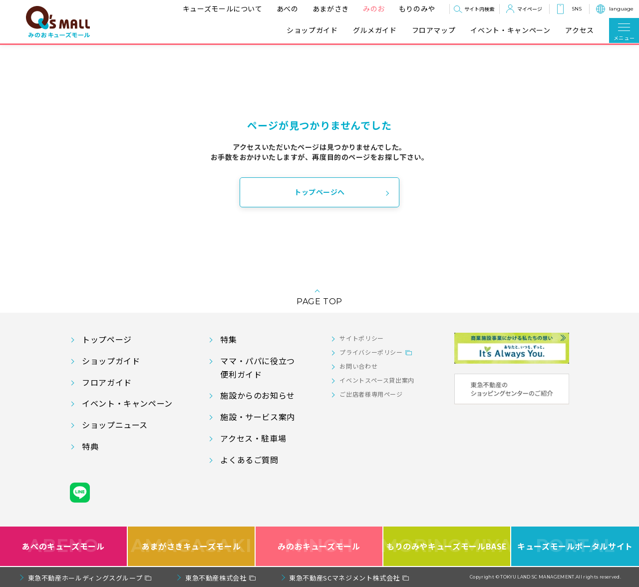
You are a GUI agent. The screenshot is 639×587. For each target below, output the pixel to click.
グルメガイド (375, 30)
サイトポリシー (361, 338)
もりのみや (417, 8)
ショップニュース (115, 425)
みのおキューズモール (319, 546)
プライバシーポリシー (370, 352)
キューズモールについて (223, 8)
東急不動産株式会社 (216, 578)
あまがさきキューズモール (191, 546)
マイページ (529, 8)
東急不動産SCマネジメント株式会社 (344, 578)
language (621, 8)
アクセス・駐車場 (253, 438)
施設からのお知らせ (257, 395)
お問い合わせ (358, 366)
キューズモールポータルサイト (575, 546)
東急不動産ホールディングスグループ (85, 578)
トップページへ (319, 192)
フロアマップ (434, 30)
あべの (288, 8)
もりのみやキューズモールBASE (447, 546)
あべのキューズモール (63, 546)
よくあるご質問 (249, 460)
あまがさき (331, 8)
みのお (374, 8)
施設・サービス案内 (257, 417)
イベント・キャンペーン (510, 30)
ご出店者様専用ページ (370, 394)
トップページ (107, 339)
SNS (577, 8)
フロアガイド (107, 382)
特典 (90, 446)
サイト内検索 (479, 8)
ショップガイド (312, 30)
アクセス (579, 30)
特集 (228, 339)
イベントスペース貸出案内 (376, 380)
